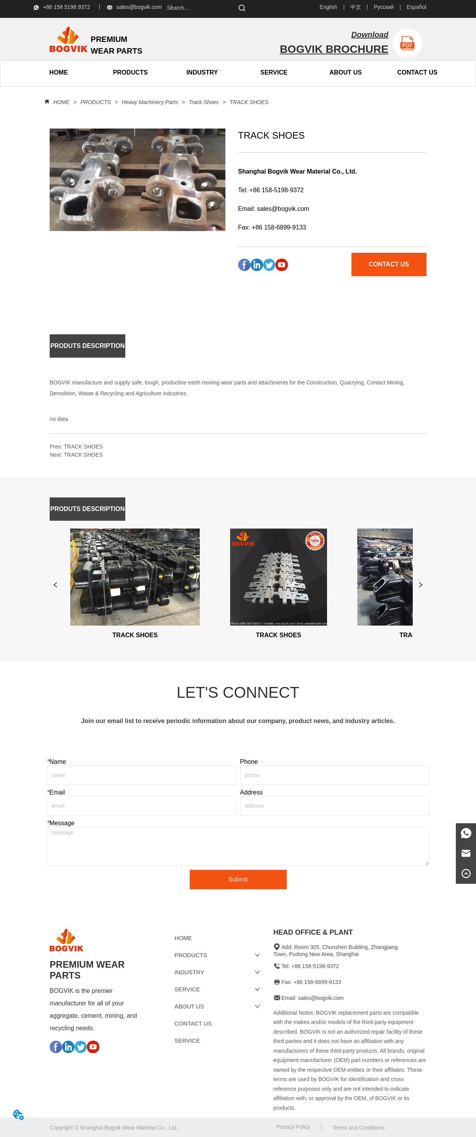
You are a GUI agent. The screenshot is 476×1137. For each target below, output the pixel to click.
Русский (384, 7)
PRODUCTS (95, 102)
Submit (238, 879)
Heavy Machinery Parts (150, 102)
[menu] (94, 72)
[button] (130, 72)
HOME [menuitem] (58, 72)
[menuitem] (130, 72)
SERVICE (273, 72)
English (329, 7)
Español (416, 7)
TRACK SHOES (248, 102)
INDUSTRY (202, 72)
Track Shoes (203, 102)
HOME (61, 102)
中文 (355, 7)
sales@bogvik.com (283, 208)
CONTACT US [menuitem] (417, 72)
